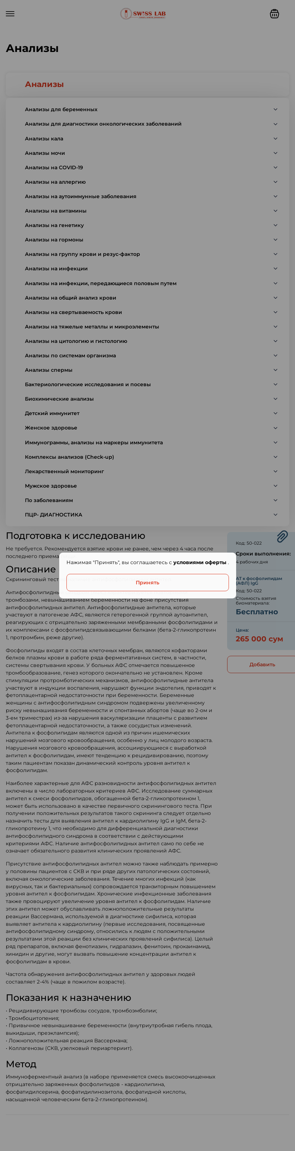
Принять (147, 582)
